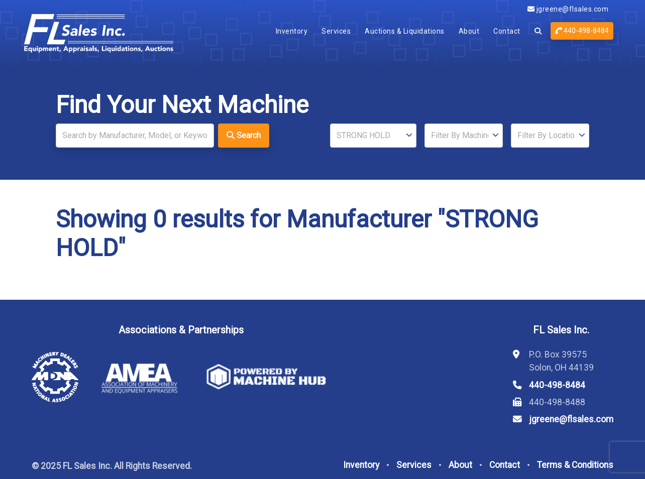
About (469, 31)
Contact (506, 31)
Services (336, 31)
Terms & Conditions (575, 465)
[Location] (550, 136)
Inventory (292, 31)
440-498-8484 (582, 31)
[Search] (135, 136)
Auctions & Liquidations (405, 31)
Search (244, 135)
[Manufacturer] (373, 136)
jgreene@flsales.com (568, 9)
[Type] (463, 136)
